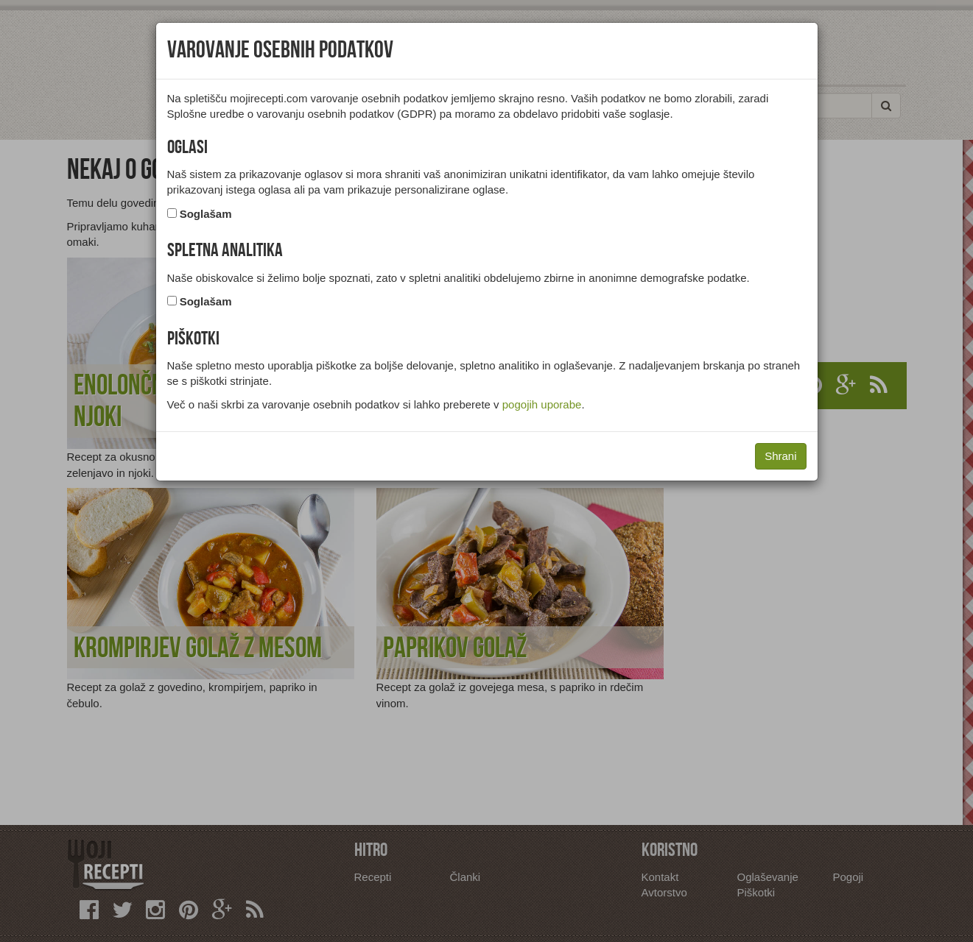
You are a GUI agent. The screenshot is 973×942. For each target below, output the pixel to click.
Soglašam (206, 214)
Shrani (780, 456)
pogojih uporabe (542, 404)
